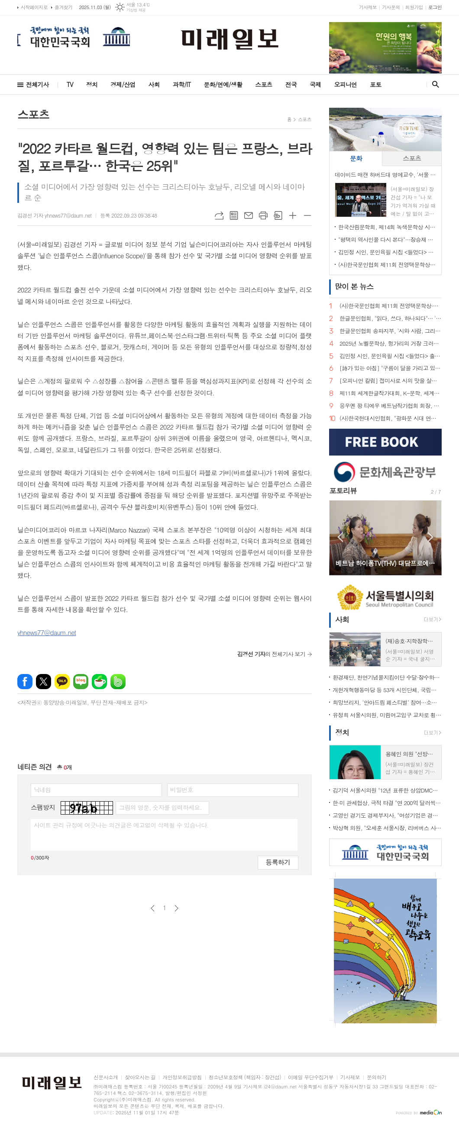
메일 (248, 215)
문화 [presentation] (356, 158)
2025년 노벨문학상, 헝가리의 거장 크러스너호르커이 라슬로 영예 (390, 343)
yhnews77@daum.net (46, 632)
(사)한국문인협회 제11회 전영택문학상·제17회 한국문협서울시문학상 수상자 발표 (387, 264)
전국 (291, 84)
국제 (315, 84)
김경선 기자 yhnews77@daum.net (54, 215)
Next (430, 537)
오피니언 (345, 84)
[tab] (355, 158)
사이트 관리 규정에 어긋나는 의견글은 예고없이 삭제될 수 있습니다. (121, 825)
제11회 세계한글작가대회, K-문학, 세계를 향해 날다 (390, 393)
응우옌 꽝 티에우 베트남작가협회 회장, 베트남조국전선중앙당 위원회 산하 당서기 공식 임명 (390, 406)
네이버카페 (99, 681)
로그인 (435, 7)
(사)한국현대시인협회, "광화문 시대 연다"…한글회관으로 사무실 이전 (390, 418)
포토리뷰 (343, 490)
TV (70, 84)
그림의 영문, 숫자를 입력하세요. (160, 807)
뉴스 (354, 286)
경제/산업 (123, 84)
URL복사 (219, 215)
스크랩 (278, 215)
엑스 (43, 681)
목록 (234, 215)
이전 (153, 908)
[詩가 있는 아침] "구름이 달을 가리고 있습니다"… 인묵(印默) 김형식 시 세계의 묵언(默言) (390, 368)
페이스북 (24, 681)
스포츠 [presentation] (412, 158)
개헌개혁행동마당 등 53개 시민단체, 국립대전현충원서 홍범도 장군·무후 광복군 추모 (387, 690)
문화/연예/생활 (223, 84)
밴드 (118, 681)
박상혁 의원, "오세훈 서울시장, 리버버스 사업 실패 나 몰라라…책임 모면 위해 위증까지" (387, 828)
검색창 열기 (434, 84)
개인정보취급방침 (181, 1077)
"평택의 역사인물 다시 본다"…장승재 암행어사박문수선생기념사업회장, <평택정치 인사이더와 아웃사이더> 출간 (387, 239)
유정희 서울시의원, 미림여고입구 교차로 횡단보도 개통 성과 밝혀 (387, 715)
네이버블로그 (80, 681)
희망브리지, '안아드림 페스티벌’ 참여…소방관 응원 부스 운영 (387, 702)
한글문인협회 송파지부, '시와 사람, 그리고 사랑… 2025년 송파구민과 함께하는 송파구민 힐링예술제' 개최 (390, 331)
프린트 (263, 215)
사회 (154, 84)
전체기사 (37, 84)
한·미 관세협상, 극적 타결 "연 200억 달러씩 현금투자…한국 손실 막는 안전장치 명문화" (387, 803)
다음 (176, 908)
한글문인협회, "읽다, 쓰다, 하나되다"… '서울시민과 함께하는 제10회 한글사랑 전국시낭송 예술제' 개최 (390, 318)
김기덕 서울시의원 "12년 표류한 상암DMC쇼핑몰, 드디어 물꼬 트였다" (387, 790)
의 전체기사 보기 (271, 654)
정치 (91, 84)
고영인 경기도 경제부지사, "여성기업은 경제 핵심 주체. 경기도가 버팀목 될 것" (387, 815)
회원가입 (414, 7)
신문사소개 (106, 1077)
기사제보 (368, 7)
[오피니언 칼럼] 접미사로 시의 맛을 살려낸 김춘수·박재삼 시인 (390, 381)
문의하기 (376, 1077)
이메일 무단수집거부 (310, 1077)
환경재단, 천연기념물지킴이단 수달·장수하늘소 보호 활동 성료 (387, 677)
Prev (340, 537)
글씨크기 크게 (292, 215)
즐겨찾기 (63, 7)
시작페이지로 (34, 7)
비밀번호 (181, 789)
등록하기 (278, 862)
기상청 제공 (136, 10)
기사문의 (391, 7)
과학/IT (182, 84)
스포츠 (263, 84)
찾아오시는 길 (140, 1077)
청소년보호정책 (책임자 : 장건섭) (245, 1077)
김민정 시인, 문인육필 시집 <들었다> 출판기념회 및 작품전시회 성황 (387, 252)
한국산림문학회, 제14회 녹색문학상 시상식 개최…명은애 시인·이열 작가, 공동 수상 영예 (387, 227)
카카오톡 (62, 681)
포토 (375, 84)
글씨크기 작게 (307, 215)
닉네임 (42, 789)
